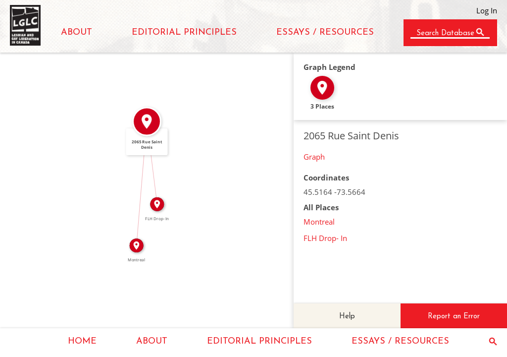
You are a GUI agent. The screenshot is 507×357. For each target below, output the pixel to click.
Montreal (319, 222)
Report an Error (454, 316)
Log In (486, 10)
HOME (82, 341)
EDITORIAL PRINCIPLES (184, 32)
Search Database (445, 33)
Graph (314, 157)
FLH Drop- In (325, 238)
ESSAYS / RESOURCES (325, 32)
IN (138, 183)
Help (347, 316)
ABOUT (76, 32)
